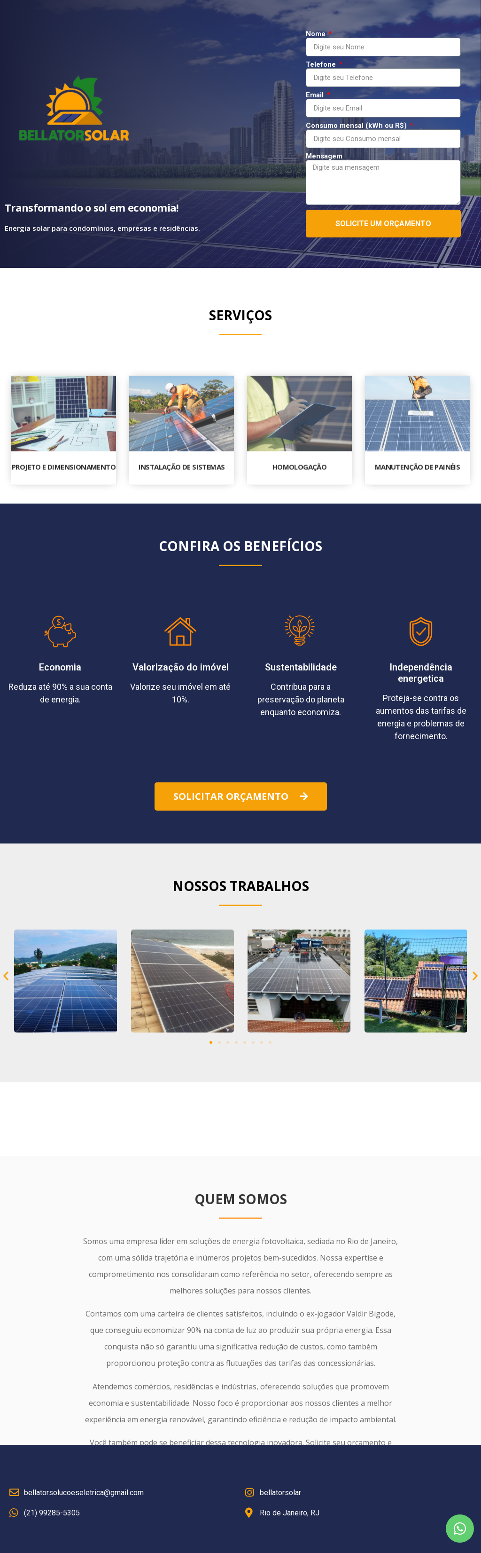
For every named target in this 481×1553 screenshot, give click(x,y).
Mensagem (324, 156)
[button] (241, 796)
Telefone (322, 64)
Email (316, 95)
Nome (316, 34)
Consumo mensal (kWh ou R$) (357, 125)
